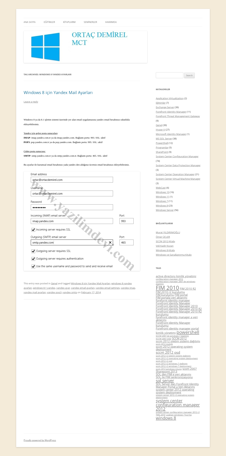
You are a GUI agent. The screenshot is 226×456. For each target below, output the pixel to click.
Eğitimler (160, 102)
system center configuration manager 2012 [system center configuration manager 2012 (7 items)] (178, 404)
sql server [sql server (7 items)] (165, 380)
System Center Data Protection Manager (178, 165)
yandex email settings (108, 288)
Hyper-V (160, 129)
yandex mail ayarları (35, 292)
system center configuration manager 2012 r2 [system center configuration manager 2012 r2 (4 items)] (178, 412)
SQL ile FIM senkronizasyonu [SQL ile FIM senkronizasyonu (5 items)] (174, 377)
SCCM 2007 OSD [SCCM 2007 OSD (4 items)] (163, 338)
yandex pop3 (54, 292)
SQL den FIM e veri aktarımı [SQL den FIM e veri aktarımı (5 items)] (173, 374)
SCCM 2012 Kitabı (165, 241)
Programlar (162, 147)
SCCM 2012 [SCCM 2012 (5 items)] (179, 338)
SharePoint (162, 152)
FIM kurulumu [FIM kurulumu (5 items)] (165, 295)
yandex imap (128, 288)
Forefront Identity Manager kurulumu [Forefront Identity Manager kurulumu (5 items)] (173, 324)
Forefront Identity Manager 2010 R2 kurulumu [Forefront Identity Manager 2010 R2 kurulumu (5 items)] (179, 313)
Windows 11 (162, 196)
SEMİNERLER (90, 22)
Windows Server (165, 210)
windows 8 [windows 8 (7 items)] (166, 418)
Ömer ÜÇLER (163, 237)
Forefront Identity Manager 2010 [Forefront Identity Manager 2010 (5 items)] (177, 306)
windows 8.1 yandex (44, 288)
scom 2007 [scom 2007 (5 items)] (189, 369)
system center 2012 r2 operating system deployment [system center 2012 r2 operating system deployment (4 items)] (175, 396)
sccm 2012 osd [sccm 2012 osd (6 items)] (168, 352)
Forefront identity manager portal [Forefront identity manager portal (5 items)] (177, 328)
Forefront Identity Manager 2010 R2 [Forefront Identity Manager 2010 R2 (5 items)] (179, 309)
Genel (54, 283)
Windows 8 (162, 205)
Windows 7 (162, 201)
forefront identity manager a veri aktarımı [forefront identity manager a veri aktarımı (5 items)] (177, 318)
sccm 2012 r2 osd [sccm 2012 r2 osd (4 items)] (164, 361)
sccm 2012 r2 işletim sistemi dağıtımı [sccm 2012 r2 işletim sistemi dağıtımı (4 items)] (173, 356)
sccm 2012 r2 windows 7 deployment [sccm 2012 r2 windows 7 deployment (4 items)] (173, 366)
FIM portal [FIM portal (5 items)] (181, 295)
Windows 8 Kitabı (165, 250)
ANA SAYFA (30, 22)
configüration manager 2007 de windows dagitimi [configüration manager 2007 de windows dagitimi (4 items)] (175, 282)
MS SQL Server (164, 138)
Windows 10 (162, 192)
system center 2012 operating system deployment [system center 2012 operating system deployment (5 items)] (175, 391)
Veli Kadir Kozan (165, 245)
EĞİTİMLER (49, 22)
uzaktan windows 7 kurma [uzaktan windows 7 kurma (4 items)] (179, 415)
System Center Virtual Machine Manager (178, 178)
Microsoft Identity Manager (171, 134)
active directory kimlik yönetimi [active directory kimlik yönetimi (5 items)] (176, 276)
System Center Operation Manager (175, 174)
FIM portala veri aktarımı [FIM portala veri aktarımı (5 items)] (171, 297)
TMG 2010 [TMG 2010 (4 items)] (160, 415)
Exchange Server (165, 107)
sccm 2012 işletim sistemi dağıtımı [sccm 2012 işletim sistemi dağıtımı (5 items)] (178, 341)
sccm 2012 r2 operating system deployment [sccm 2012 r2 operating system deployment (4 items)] (177, 358)
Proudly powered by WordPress (40, 440)
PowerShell (162, 143)
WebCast (161, 187)
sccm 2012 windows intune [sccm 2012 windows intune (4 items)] (169, 369)
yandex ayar (63, 288)
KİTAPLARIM (69, 22)
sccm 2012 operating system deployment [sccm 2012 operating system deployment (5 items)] (174, 348)
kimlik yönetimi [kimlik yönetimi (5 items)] (166, 333)
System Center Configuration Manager (177, 156)
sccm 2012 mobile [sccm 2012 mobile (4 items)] (164, 344)
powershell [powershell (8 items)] (187, 332)
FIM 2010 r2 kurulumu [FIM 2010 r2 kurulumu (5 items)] (170, 292)
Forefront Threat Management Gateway (178, 116)
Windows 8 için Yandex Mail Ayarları (58, 92)
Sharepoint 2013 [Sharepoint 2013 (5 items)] (166, 371)
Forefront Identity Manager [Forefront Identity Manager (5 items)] (173, 303)
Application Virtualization (170, 98)
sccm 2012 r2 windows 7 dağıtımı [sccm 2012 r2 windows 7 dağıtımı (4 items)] (171, 363)
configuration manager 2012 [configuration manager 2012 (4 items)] (169, 279)
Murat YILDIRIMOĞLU (168, 232)
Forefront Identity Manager (171, 111)
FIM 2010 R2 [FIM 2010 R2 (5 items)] (188, 288)
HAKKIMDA (111, 22)
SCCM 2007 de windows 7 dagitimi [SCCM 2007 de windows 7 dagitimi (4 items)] (172, 336)
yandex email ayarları (83, 288)
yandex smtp (70, 292)
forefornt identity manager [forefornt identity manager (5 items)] (173, 300)
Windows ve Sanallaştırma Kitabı (174, 254)
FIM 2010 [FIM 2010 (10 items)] (167, 287)
